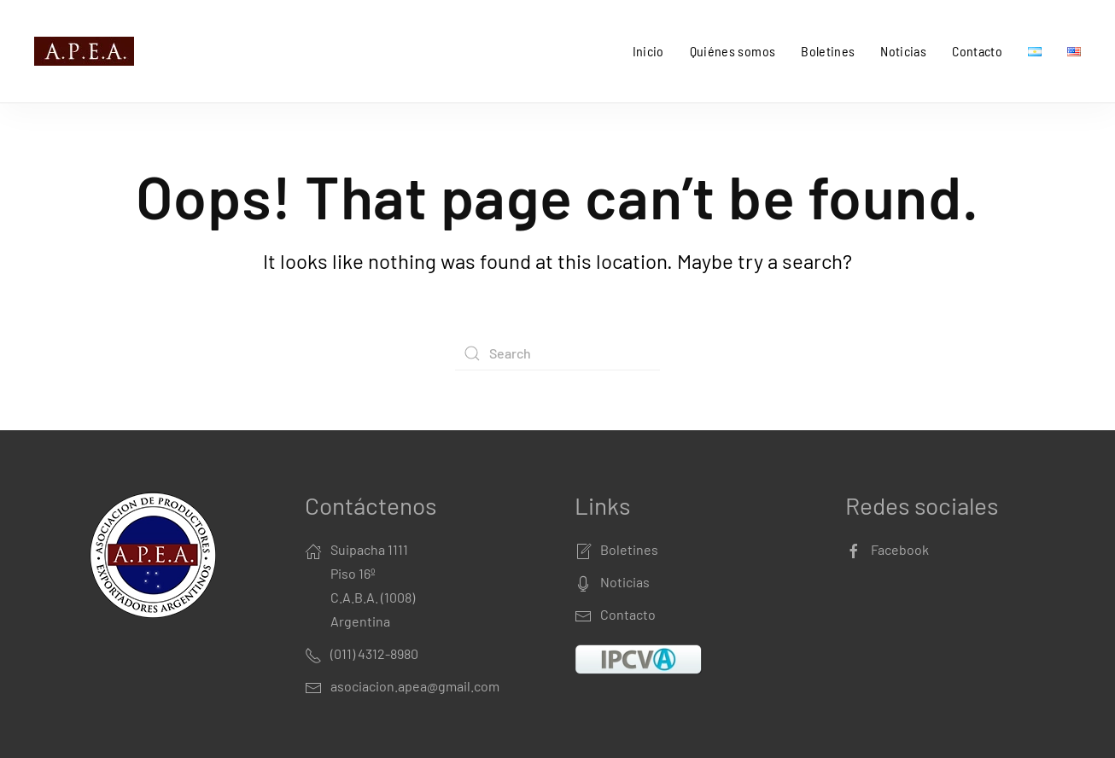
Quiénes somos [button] (733, 51)
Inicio (648, 51)
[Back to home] (87, 51)
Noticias (903, 51)
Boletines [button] (828, 51)
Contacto (977, 51)
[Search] (557, 353)
